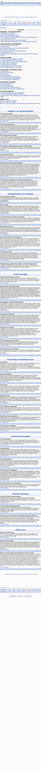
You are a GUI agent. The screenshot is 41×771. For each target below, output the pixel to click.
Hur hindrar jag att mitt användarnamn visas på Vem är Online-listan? (18, 37)
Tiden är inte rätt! (4, 46)
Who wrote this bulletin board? (8, 100)
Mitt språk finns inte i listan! (7, 49)
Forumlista (3, 27)
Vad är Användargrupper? (7, 86)
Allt (15, 22)
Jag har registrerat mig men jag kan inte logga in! (13, 40)
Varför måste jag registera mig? (8, 34)
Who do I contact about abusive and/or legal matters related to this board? (20, 103)
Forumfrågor (38, 589)
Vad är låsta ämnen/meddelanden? (9, 79)
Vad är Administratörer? (6, 83)
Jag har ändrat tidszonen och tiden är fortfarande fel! (14, 48)
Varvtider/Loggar (35, 3)
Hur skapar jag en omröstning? (8, 63)
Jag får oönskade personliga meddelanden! (12, 94)
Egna (19, 22)
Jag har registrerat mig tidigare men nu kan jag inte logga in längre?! (18, 41)
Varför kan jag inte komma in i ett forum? (11, 66)
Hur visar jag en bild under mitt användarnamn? (13, 51)
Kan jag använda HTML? (6, 72)
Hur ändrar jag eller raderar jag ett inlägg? (11, 60)
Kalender (7, 3)
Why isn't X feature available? (8, 102)
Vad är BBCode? (4, 71)
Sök (34, 23)
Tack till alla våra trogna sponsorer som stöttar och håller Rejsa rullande (20, 17)
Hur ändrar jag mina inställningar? (9, 45)
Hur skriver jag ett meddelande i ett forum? (11, 59)
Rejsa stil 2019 (28, 596)
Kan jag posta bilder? (6, 75)
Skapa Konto (4, 20)
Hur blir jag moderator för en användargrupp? (12, 89)
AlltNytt (10, 22)
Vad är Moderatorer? (5, 84)
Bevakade (29, 23)
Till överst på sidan (4, 121)
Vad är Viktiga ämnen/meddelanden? (10, 76)
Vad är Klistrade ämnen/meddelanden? (10, 78)
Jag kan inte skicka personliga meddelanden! (12, 92)
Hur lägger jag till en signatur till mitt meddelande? (13, 61)
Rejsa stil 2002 (13, 596)
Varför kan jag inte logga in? (7, 33)
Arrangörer (21, 3)
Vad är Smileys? (4, 74)
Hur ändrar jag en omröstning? (8, 64)
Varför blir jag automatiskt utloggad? (10, 36)
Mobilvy (20, 596)
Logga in (38, 22)
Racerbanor (14, 3)
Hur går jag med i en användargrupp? (10, 87)
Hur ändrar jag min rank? (7, 52)
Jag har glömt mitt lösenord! (8, 38)
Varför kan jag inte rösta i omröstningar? (11, 67)
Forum (27, 3)
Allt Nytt (2, 3)
